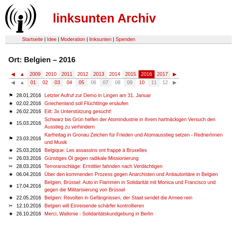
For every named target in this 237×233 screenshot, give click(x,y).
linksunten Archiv (104, 18)
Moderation (72, 39)
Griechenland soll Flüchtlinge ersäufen (86, 103)
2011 (67, 74)
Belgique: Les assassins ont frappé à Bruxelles (95, 150)
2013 (98, 74)
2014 (114, 74)
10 (142, 82)
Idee (51, 39)
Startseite (32, 39)
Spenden (125, 39)
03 (57, 82)
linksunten (100, 39)
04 (69, 82)
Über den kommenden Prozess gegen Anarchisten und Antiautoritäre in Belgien (131, 174)
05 (81, 82)
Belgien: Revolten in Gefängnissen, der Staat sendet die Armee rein (118, 197)
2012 (83, 74)
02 (45, 82)
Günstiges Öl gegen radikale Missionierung (91, 158)
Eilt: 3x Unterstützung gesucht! (77, 111)
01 (33, 82)
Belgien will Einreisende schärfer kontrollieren (94, 205)
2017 (162, 74)
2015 (130, 74)
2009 (35, 74)
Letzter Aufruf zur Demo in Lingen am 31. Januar (97, 95)
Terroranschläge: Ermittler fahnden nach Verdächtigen (103, 166)
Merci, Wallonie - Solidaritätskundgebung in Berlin (98, 213)
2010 (50, 74)
